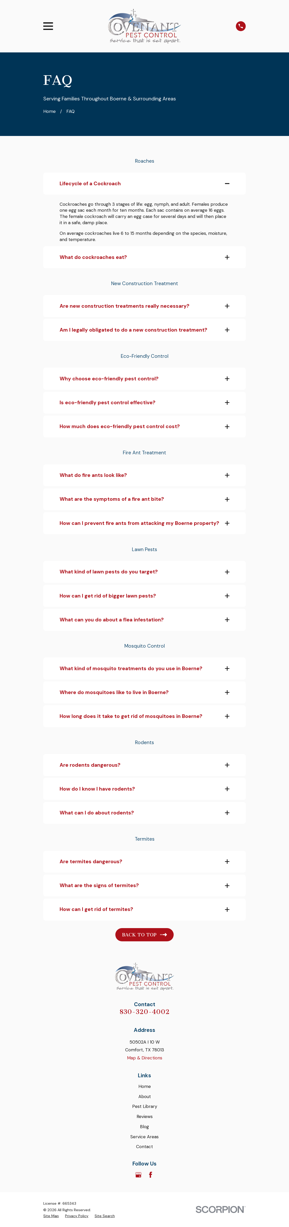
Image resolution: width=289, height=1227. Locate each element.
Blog (144, 1127)
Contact (144, 1147)
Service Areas (144, 1137)
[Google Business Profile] (138, 1175)
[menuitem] (51, 1216)
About (144, 1097)
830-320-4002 (144, 1012)
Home (144, 1087)
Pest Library (144, 1107)
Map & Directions (144, 1058)
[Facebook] (150, 1175)
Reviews (145, 1117)
